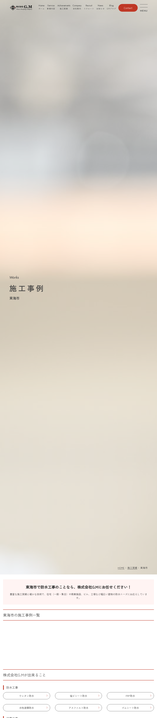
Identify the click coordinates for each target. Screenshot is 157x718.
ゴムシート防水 (130, 708)
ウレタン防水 (26, 696)
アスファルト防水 (78, 708)
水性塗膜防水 (26, 708)
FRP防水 (130, 696)
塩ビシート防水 (78, 696)
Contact (128, 8)
